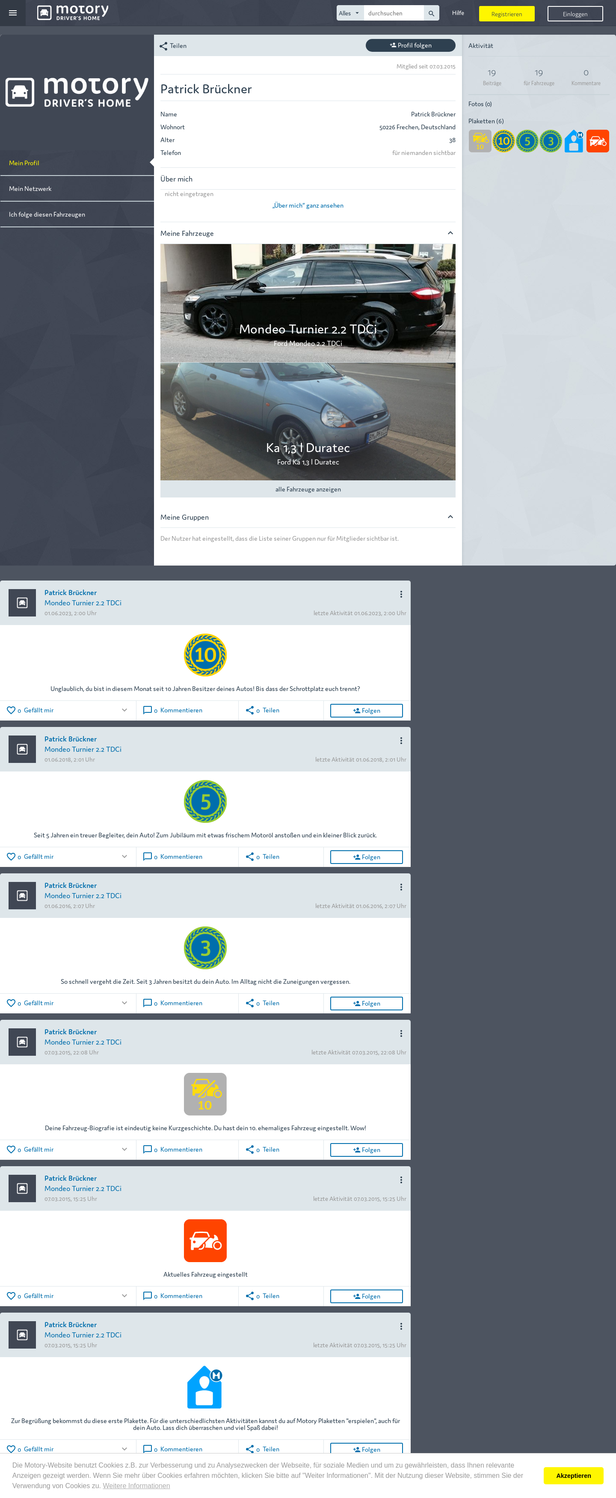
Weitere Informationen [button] (136, 1485)
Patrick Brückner (70, 591)
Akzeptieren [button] (573, 1475)
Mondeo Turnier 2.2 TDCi (82, 602)
